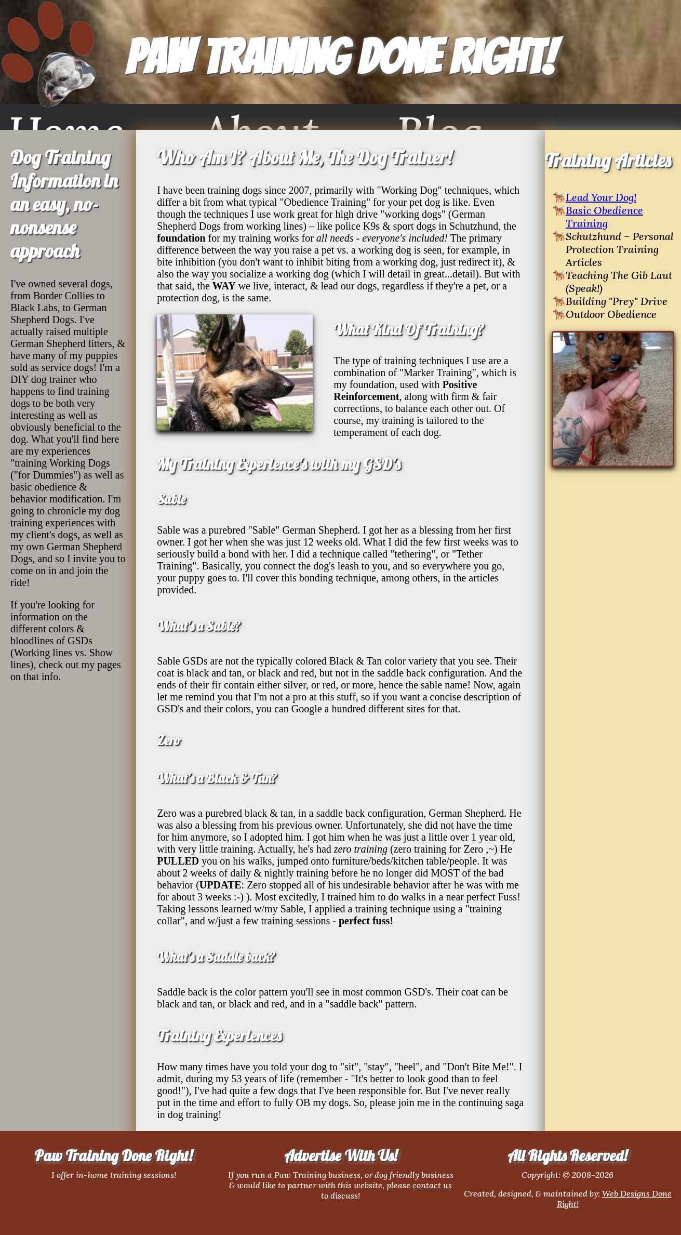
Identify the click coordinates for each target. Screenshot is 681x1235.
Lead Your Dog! (601, 197)
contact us (432, 1185)
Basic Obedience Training (604, 217)
